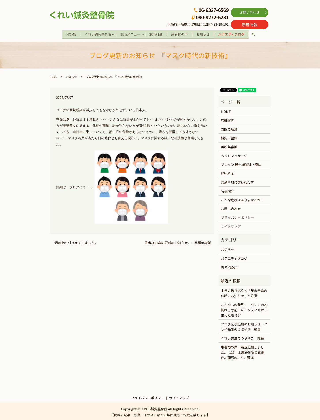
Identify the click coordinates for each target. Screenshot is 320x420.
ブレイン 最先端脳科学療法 (241, 163)
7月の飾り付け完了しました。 (75, 241)
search (258, 34)
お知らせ (204, 33)
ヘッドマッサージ (234, 154)
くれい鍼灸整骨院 (96, 33)
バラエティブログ (233, 33)
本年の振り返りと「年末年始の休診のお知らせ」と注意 (244, 292)
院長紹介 (227, 190)
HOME (69, 33)
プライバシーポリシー (237, 216)
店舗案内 (227, 119)
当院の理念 (229, 128)
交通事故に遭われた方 (237, 181)
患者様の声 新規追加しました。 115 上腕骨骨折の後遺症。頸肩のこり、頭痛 (242, 351)
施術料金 (156, 33)
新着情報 (250, 24)
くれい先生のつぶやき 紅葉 (242, 337)
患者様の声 (180, 33)
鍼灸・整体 (229, 137)
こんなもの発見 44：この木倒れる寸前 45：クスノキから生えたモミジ (244, 308)
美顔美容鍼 (229, 145)
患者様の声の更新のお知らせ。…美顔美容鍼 (178, 241)
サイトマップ (231, 225)
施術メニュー (130, 33)
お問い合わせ (249, 12)
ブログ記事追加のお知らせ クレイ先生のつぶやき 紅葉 (244, 326)
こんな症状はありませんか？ (242, 198)
